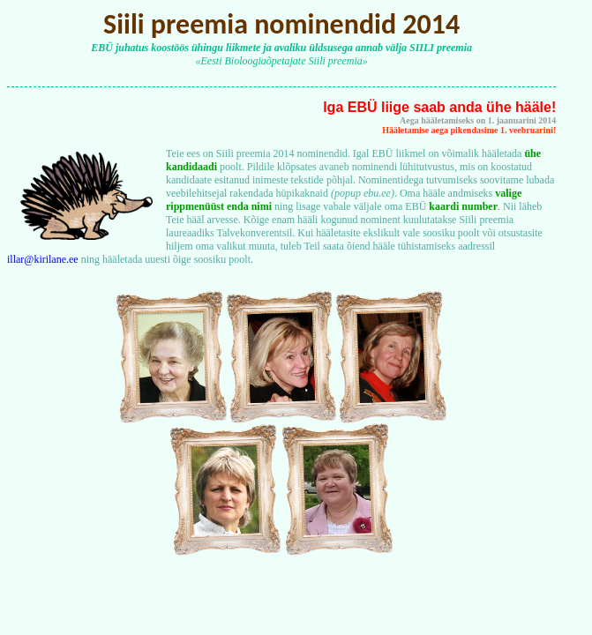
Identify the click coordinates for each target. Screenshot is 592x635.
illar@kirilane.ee (43, 259)
